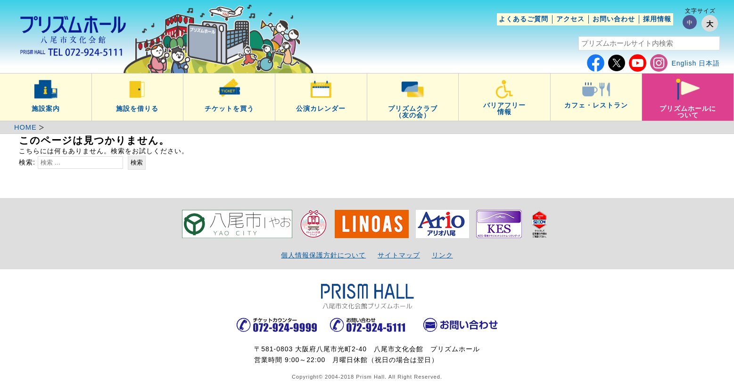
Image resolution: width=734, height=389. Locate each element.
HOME (25, 127)
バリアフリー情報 (504, 108)
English (683, 63)
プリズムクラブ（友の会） (412, 112)
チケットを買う (229, 108)
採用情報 (657, 19)
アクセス (570, 19)
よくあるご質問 (523, 19)
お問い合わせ (614, 19)
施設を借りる (137, 108)
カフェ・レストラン (596, 105)
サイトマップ (399, 255)
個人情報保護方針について (323, 255)
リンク (442, 255)
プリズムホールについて (688, 112)
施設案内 (46, 108)
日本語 (709, 63)
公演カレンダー (321, 108)
